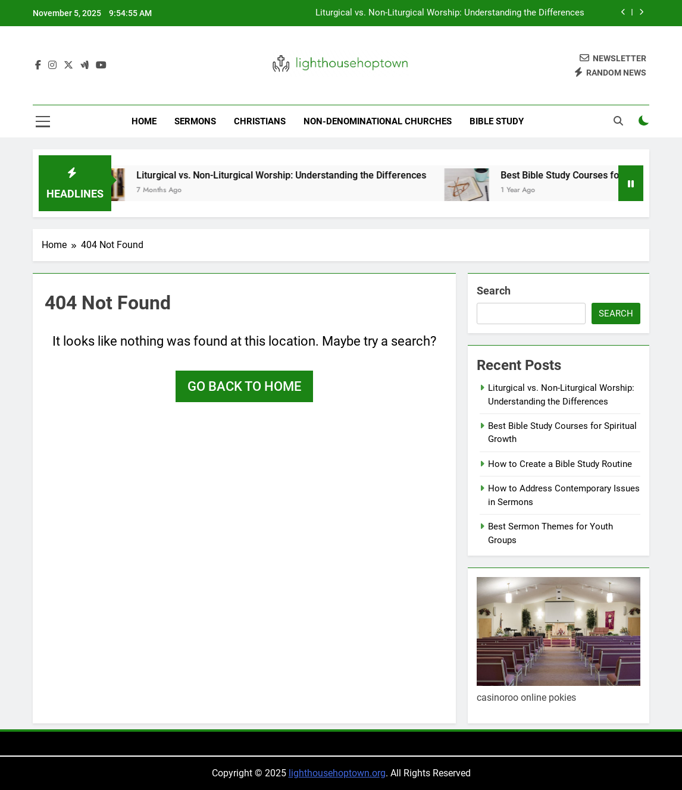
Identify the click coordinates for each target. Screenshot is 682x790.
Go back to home (244, 386)
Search (494, 290)
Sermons (195, 121)
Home (144, 121)
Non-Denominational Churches (378, 121)
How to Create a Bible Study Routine (560, 464)
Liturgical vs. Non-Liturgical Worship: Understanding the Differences (449, 13)
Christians (260, 121)
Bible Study (497, 121)
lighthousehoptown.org (337, 773)
